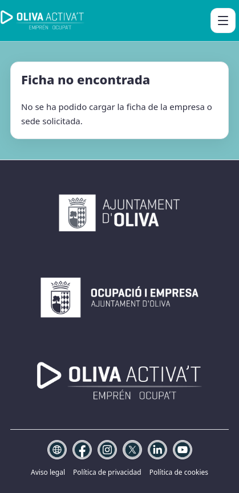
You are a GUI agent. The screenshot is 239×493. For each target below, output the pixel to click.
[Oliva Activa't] (42, 20)
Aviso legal (48, 472)
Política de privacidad (107, 472)
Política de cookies (178, 472)
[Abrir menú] (223, 20)
